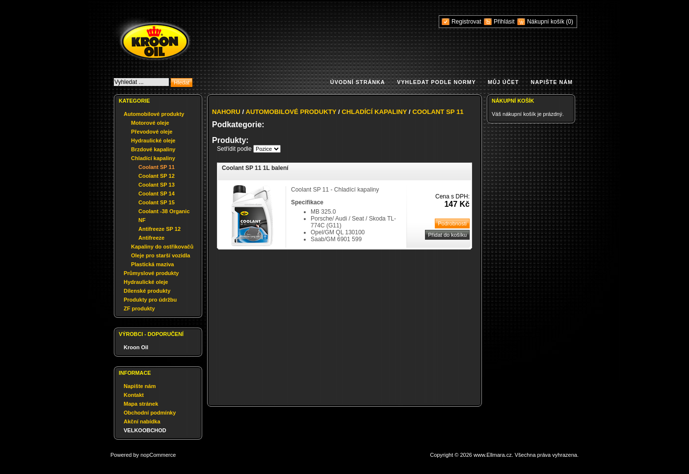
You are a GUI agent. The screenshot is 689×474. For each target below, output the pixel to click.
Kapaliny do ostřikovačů (162, 247)
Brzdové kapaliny (153, 149)
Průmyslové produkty (151, 273)
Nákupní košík (546, 21)
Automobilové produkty (154, 114)
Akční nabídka (142, 421)
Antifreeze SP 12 (159, 229)
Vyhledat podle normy (436, 82)
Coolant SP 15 (156, 202)
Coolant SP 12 (156, 176)
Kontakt (134, 395)
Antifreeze (151, 238)
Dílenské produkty (147, 291)
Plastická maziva (152, 264)
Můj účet (503, 82)
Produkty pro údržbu (150, 300)
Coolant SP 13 (156, 185)
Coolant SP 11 (156, 167)
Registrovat (466, 21)
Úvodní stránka (357, 82)
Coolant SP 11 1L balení (255, 168)
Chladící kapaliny (153, 158)
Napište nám (552, 82)
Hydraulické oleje (153, 140)
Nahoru (226, 111)
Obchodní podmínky (150, 413)
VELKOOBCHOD (145, 430)
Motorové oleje (150, 123)
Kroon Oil (136, 347)
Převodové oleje (151, 132)
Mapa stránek (141, 404)
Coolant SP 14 (156, 193)
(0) (569, 21)
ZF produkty (139, 308)
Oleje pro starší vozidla (160, 255)
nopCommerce (158, 455)
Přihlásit (504, 21)
